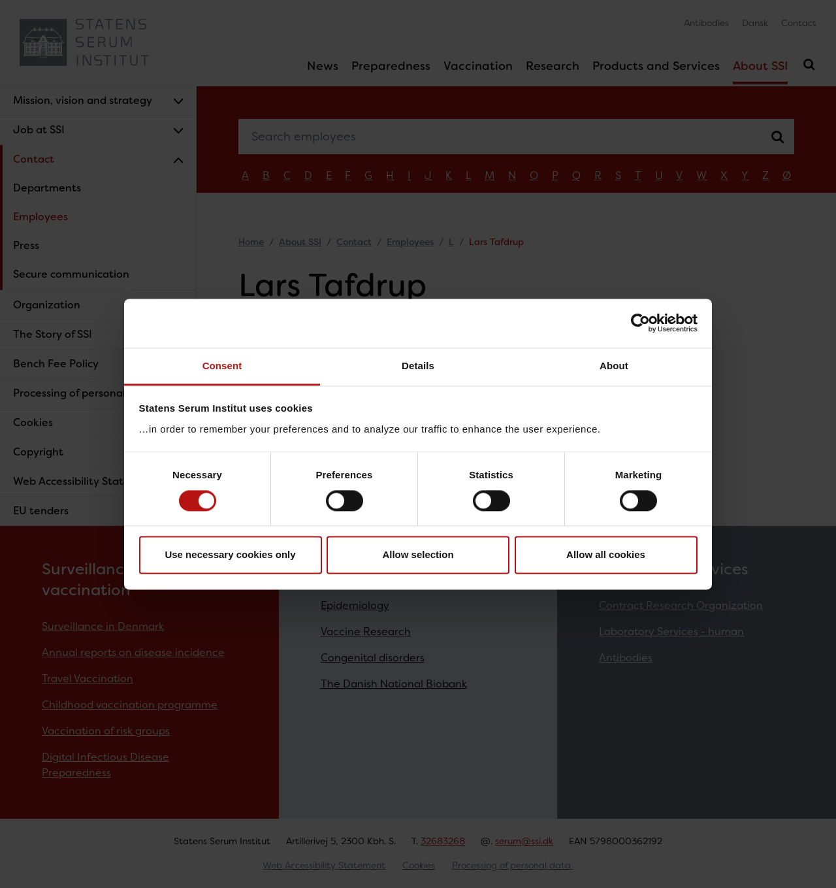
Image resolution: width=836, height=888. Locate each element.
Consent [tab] (222, 365)
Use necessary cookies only (230, 555)
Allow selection (417, 555)
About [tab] (614, 365)
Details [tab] (418, 365)
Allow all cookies (605, 555)
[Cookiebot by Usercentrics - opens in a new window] (640, 323)
